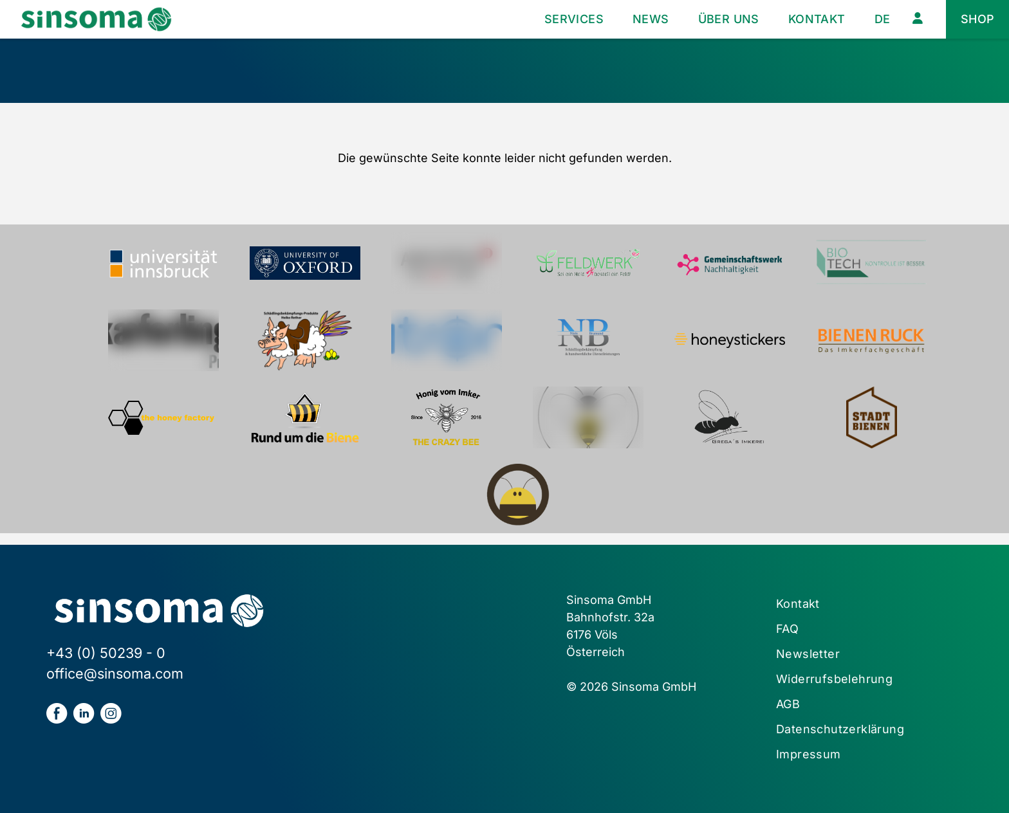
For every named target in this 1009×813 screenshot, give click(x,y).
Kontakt (817, 19)
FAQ (787, 628)
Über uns (728, 19)
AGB (788, 704)
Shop (978, 19)
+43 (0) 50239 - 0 (105, 652)
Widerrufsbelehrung (834, 679)
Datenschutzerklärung (840, 729)
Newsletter (808, 654)
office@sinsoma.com (114, 673)
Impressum (808, 754)
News (651, 19)
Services (574, 19)
